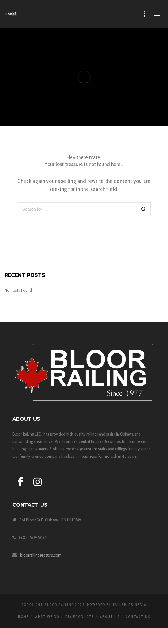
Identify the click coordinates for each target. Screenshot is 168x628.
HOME (23, 616)
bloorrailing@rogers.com (41, 555)
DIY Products (79, 616)
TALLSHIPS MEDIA (129, 604)
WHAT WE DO (47, 616)
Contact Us (138, 616)
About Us (110, 616)
